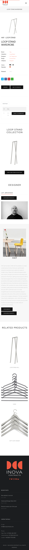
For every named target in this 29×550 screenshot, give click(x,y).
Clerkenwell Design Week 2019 (8, 501)
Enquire (5, 87)
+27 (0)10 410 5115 (13, 535)
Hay (10, 52)
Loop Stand (12, 54)
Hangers (12, 60)
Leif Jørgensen (13, 56)
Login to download (18, 113)
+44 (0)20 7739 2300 (10, 537)
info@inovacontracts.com (7, 526)
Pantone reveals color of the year (9, 506)
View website (6, 309)
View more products (8, 198)
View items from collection (14, 172)
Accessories (12, 58)
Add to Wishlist (17, 87)
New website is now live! (7, 495)
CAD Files (5, 103)
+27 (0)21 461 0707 (11, 533)
